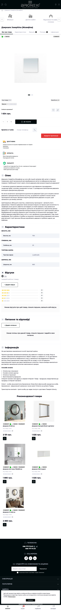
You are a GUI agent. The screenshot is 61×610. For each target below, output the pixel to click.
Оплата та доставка (29, 572)
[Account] (59, 4)
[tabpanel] (30, 66)
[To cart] (4, 438)
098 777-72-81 (28, 546)
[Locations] (56, 4)
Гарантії (10, 163)
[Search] (6, 4)
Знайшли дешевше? (7, 109)
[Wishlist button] (53, 110)
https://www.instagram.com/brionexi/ (30, 558)
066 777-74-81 (30, 549)
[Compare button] (58, 110)
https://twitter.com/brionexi (35, 558)
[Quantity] (7, 121)
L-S (58, 100)
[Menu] (2, 4)
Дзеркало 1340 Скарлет (39, 469)
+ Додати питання (10, 325)
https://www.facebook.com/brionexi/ (26, 558)
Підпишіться (43, 568)
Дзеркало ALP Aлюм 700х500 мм (12, 469)
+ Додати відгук (9, 285)
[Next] (59, 19)
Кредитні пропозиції (51, 136)
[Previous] (2, 19)
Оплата (10, 153)
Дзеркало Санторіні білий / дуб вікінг (43, 426)
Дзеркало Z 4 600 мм (9, 512)
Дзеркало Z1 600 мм (9, 426)
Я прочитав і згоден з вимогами (31, 572)
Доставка (11, 141)
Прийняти (30, 600)
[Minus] (3, 121)
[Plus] (11, 121)
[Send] (35, 130)
